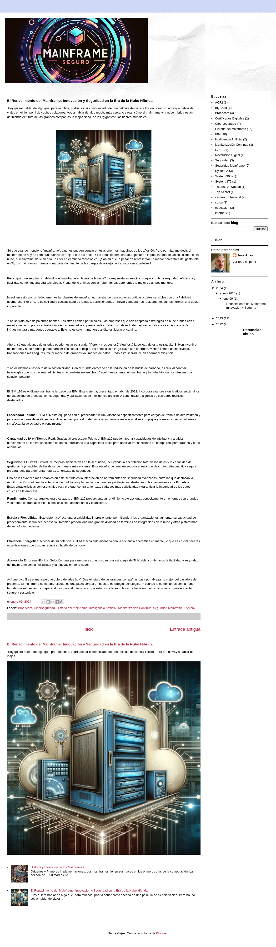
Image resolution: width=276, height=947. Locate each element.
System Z (190, 608)
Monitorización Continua (134, 608)
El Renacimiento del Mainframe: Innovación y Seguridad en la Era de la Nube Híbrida (80, 644)
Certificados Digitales (229, 118)
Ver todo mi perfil (244, 261)
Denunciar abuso (252, 332)
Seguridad (222, 160)
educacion (222, 207)
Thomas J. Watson (228, 186)
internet (220, 213)
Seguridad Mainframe (168, 608)
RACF (219, 150)
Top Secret (222, 192)
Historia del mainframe (71, 608)
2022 (220, 324)
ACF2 (219, 102)
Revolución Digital (227, 155)
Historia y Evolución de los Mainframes (57, 867)
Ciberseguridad (44, 608)
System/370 (223, 181)
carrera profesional (228, 197)
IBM (218, 134)
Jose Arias (245, 255)
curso (219, 202)
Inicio (89, 629)
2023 (220, 318)
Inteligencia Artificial (102, 608)
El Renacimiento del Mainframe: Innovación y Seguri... (244, 305)
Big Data (221, 107)
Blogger (161, 933)
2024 (220, 288)
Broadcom (25, 608)
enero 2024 (228, 293)
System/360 (223, 176)
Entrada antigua (185, 629)
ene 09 (228, 298)
